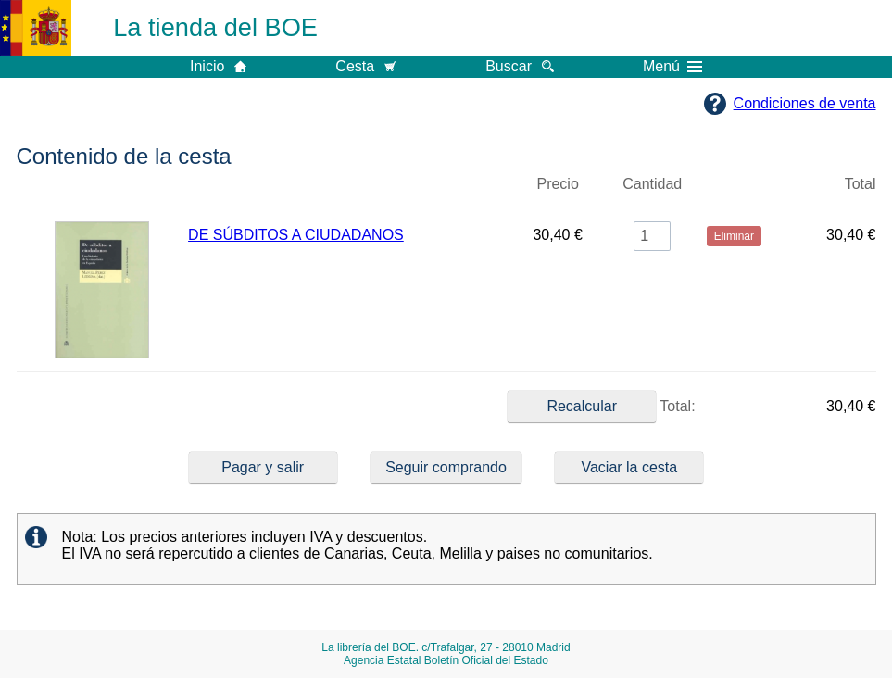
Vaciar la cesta (629, 467)
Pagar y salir (262, 467)
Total (860, 184)
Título (347, 191)
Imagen (103, 191)
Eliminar (734, 191)
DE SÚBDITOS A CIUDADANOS (296, 235)
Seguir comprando (446, 467)
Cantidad (652, 184)
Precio (557, 184)
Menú (672, 66)
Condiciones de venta (805, 103)
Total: (601, 406)
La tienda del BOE (215, 27)
